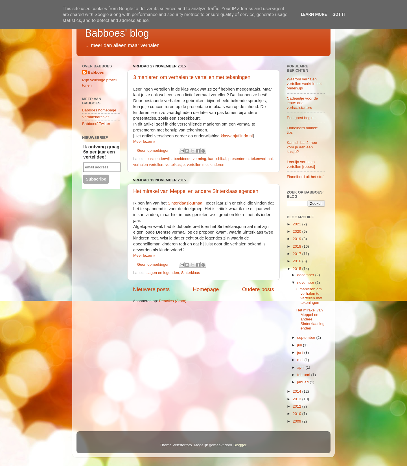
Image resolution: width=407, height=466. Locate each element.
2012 (297, 406)
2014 (297, 391)
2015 (297, 269)
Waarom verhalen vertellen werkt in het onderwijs (304, 83)
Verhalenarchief (95, 117)
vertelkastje (175, 164)
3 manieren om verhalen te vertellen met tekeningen (191, 77)
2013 (297, 399)
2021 (297, 224)
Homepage (206, 289)
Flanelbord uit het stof (305, 177)
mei (301, 360)
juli (300, 345)
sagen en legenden (162, 273)
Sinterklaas (190, 273)
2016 (297, 261)
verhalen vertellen (148, 164)
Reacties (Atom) (172, 301)
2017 (297, 254)
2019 (297, 239)
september (306, 337)
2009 (297, 421)
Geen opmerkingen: (154, 150)
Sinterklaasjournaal (185, 203)
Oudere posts (258, 289)
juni (300, 352)
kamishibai (217, 159)
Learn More (314, 14)
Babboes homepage (99, 110)
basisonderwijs (159, 159)
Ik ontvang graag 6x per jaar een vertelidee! (101, 151)
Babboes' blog (117, 33)
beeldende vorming (190, 159)
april (301, 367)
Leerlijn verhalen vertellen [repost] (301, 164)
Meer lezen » (144, 141)
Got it (338, 14)
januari (303, 382)
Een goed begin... (302, 118)
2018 (297, 246)
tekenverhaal (262, 159)
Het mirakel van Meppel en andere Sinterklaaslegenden (195, 191)
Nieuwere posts (151, 289)
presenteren (238, 159)
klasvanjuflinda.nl (237, 136)
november (306, 282)
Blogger (239, 445)
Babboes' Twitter (96, 124)
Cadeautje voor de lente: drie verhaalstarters (302, 102)
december (306, 275)
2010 (297, 414)
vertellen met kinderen (205, 164)
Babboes (96, 72)
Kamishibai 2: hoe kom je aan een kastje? (302, 147)
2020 (297, 231)
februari (304, 375)
